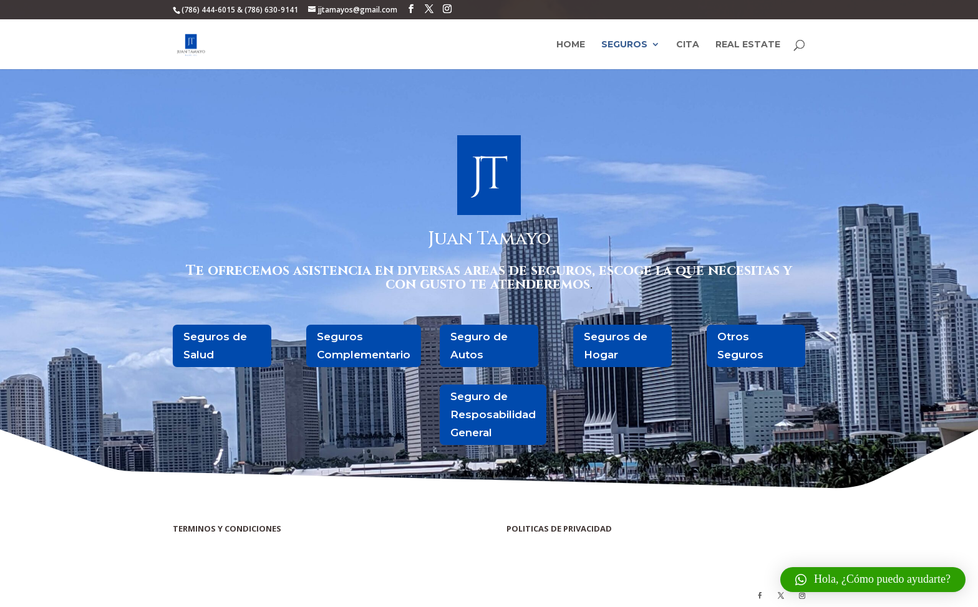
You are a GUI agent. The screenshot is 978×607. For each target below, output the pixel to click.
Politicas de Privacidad (537, 541)
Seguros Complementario (363, 345)
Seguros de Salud (215, 345)
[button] (873, 579)
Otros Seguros (740, 345)
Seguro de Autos (479, 345)
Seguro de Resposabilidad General (493, 414)
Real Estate (747, 45)
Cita (687, 45)
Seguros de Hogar (615, 345)
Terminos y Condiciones (207, 541)
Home (570, 45)
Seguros (624, 45)
